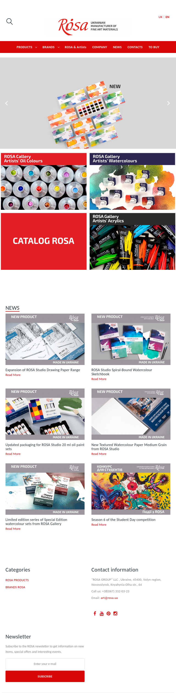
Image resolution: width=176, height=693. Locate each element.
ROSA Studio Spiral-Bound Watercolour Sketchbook (121, 372)
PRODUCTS (24, 47)
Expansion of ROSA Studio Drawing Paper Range (43, 370)
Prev (7, 103)
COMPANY (99, 47)
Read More (13, 375)
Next (169, 103)
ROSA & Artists (75, 47)
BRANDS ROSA (15, 587)
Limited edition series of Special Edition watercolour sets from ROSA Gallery (36, 521)
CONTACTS (135, 47)
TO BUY (153, 47)
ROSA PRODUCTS (17, 580)
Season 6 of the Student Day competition (123, 519)
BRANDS (49, 47)
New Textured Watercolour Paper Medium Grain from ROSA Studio (129, 447)
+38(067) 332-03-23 (115, 591)
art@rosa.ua (109, 598)
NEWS (117, 47)
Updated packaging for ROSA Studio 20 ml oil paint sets (45, 447)
